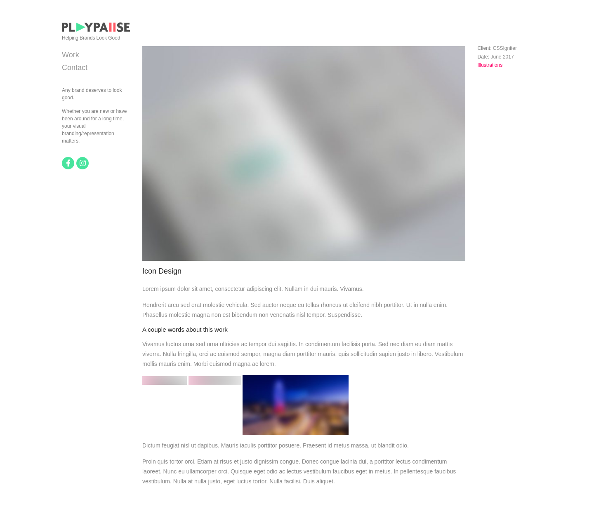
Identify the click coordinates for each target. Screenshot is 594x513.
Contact (74, 67)
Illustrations (490, 65)
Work (70, 55)
